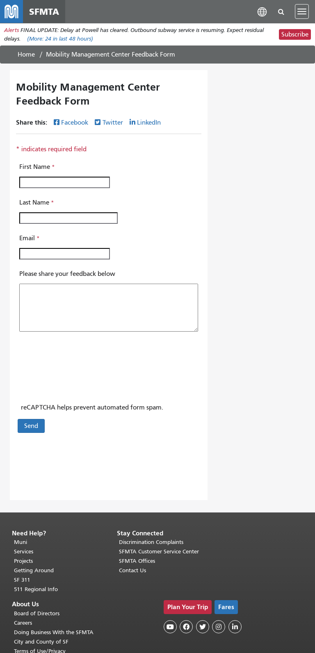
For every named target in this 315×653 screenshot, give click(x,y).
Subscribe (294, 34)
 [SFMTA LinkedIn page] (235, 626)
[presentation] (80, 371)
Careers (23, 622)
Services (23, 551)
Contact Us (132, 570)
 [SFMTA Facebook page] (186, 626)
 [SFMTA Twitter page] (202, 626)
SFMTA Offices (137, 560)
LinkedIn (149, 122)
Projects (23, 560)
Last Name (34, 202)
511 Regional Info (36, 589)
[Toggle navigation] (302, 11)
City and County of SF (41, 641)
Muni (20, 542)
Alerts (11, 30)
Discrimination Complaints (151, 542)
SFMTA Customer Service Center (159, 551)
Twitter (113, 122)
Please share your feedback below (67, 274)
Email (27, 238)
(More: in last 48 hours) (60, 38)
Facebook (74, 122)
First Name (34, 167)
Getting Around (34, 570)
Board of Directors (36, 613)
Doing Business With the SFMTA (54, 632)
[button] (262, 11)
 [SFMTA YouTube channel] (170, 626)
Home (26, 54)
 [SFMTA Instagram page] (218, 626)
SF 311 (22, 579)
